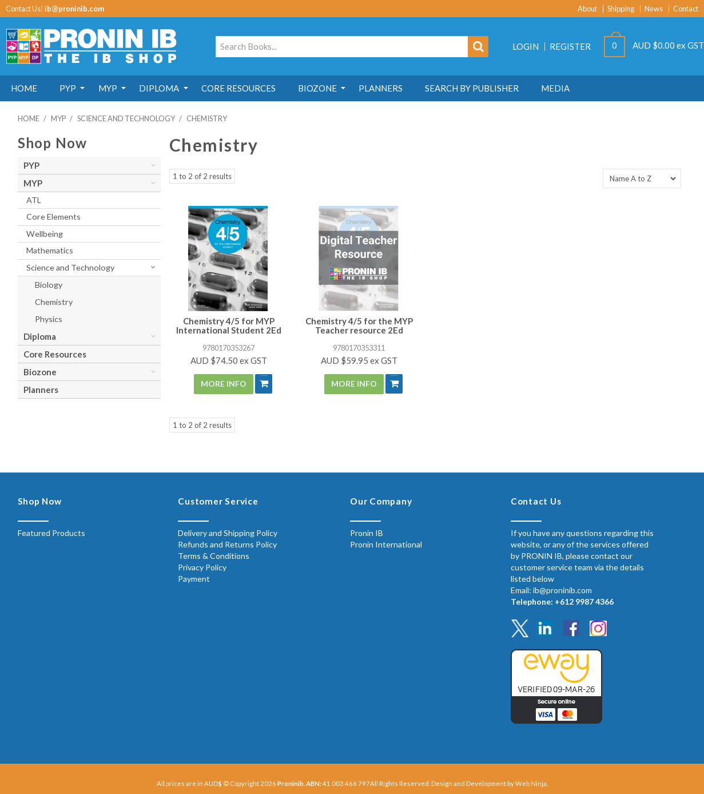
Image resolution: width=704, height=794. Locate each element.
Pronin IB (366, 532)
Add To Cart (259, 384)
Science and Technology (126, 118)
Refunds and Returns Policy (227, 543)
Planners (423, 88)
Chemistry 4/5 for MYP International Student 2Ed (228, 326)
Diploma (182, 88)
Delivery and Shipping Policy (227, 532)
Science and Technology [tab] (70, 267)
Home (27, 88)
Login (525, 46)
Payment (194, 577)
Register (570, 46)
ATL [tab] (33, 200)
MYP (123, 88)
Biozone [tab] (40, 372)
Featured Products (51, 532)
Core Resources (267, 88)
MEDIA (610, 88)
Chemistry (54, 302)
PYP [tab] (31, 165)
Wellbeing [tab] (44, 234)
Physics (48, 319)
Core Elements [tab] (53, 216)
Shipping (620, 9)
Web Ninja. (531, 782)
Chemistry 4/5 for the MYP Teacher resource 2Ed (359, 326)
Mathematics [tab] (49, 250)
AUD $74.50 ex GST (228, 360)
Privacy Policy (202, 566)
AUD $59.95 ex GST (359, 360)
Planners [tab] (40, 389)
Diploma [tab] (39, 336)
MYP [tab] (32, 183)
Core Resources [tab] (54, 354)
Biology (48, 284)
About (587, 9)
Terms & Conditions (213, 554)
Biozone (352, 88)
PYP (77, 88)
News (654, 9)
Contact (685, 9)
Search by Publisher (520, 88)
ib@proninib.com (74, 8)
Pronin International (386, 543)
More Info (218, 383)
